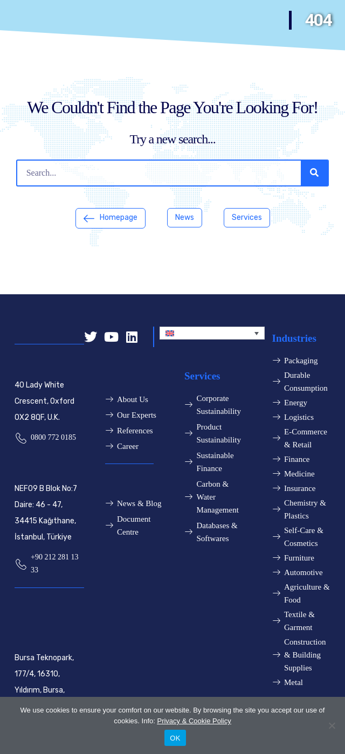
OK (175, 738)
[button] (110, 218)
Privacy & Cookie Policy (194, 721)
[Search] (314, 173)
